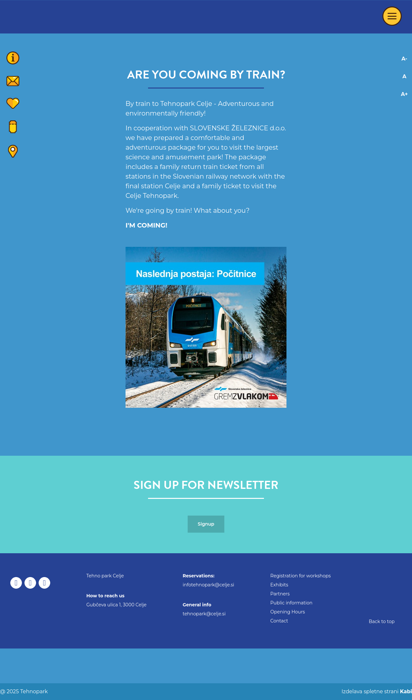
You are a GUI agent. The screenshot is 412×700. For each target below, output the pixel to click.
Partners (280, 594)
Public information (291, 603)
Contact (279, 621)
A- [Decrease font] (404, 59)
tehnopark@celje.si (204, 614)
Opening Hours (287, 612)
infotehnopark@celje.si (208, 585)
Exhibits (279, 585)
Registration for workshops (300, 576)
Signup (206, 524)
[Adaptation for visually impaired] (404, 121)
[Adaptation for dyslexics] (404, 109)
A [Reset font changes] (404, 76)
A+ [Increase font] (404, 94)
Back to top (382, 621)
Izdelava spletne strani (376, 691)
